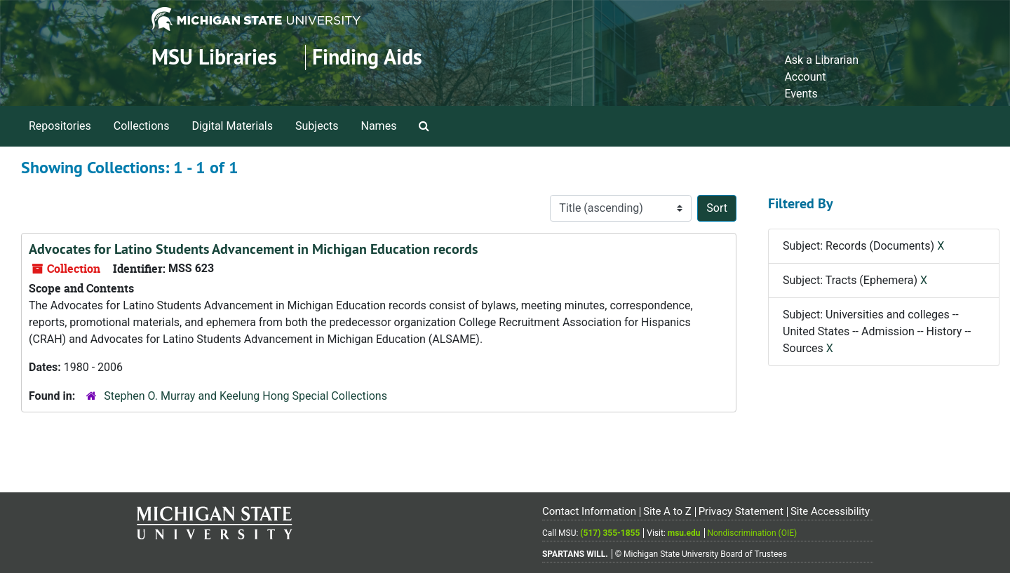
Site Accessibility (830, 511)
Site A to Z (667, 511)
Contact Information (589, 511)
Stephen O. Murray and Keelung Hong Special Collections (245, 396)
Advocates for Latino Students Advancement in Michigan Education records (253, 249)
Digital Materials (232, 126)
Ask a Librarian (821, 60)
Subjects (316, 126)
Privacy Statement (741, 511)
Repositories (60, 126)
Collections (142, 126)
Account (805, 76)
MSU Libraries (214, 57)
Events (800, 93)
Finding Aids (367, 57)
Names (379, 126)
